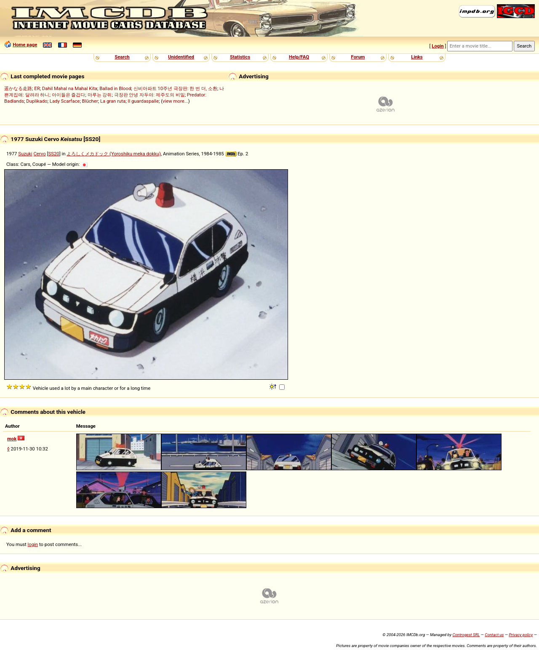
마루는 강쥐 (100, 95)
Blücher (90, 101)
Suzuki (25, 154)
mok (11, 439)
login (33, 544)
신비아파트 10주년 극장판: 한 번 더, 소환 (175, 88)
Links (416, 57)
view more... (175, 101)
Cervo (39, 154)
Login (437, 46)
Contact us (494, 634)
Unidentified (181, 57)
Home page (25, 45)
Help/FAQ (299, 57)
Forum (358, 57)
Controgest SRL (466, 634)
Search (122, 57)
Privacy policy (521, 634)
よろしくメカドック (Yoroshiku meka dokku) (114, 154)
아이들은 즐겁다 (68, 95)
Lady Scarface (65, 101)
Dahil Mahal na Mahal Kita (69, 88)
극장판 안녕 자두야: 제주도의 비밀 (149, 95)
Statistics (240, 57)
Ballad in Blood (115, 88)
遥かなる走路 (18, 88)
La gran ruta (112, 101)
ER (37, 88)
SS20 (53, 154)
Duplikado (36, 101)
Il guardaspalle (143, 101)
